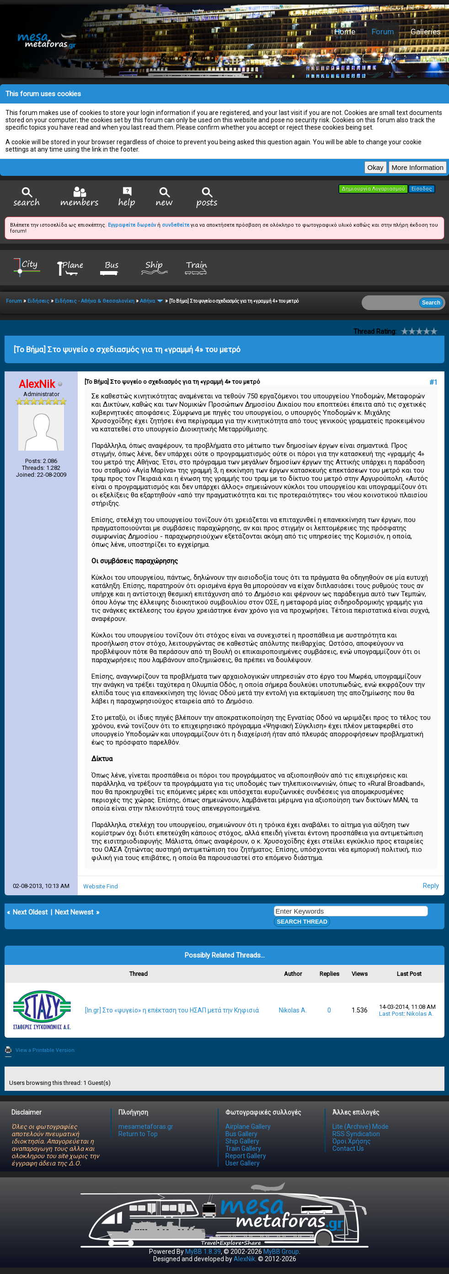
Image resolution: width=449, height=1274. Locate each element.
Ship (154, 267)
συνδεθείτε (175, 225)
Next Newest (74, 912)
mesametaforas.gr (145, 1126)
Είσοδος (422, 189)
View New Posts (164, 197)
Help (126, 197)
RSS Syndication (356, 1134)
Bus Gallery (241, 1134)
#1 (433, 382)
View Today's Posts (207, 197)
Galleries (426, 31)
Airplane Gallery (248, 1126)
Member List (79, 197)
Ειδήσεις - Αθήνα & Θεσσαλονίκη (94, 301)
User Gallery (242, 1163)
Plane (69, 267)
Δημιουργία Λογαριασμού (373, 189)
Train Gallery (243, 1148)
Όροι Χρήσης (351, 1141)
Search (27, 197)
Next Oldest (30, 912)
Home (345, 31)
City (27, 267)
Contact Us (348, 1148)
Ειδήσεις (38, 301)
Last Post (391, 1013)
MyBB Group (281, 1251)
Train (197, 267)
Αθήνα (147, 301)
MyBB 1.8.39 (203, 1251)
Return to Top (138, 1134)
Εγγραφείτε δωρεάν (132, 225)
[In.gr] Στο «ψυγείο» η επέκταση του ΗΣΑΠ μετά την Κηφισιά (172, 1010)
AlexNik (244, 1259)
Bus (112, 267)
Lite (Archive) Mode (360, 1126)
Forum (383, 31)
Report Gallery (245, 1156)
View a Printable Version (45, 1050)
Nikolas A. (293, 1010)
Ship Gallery (242, 1141)
